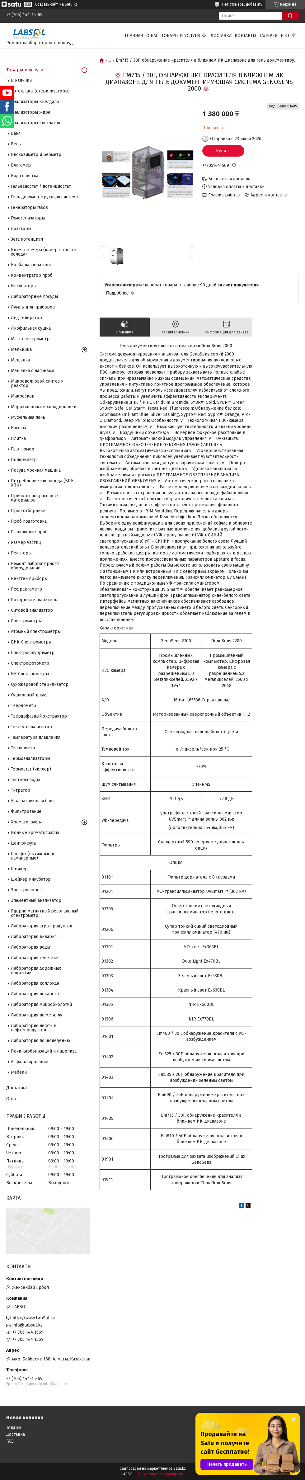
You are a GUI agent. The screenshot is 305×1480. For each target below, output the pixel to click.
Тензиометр (23, 748)
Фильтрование (26, 811)
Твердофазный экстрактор (39, 716)
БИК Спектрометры (31, 642)
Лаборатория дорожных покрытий (36, 970)
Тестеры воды (25, 779)
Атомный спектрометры (36, 631)
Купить (223, 150)
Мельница (21, 349)
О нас (152, 35)
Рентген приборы (29, 578)
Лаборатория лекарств (35, 994)
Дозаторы (21, 228)
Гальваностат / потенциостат (41, 186)
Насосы (18, 428)
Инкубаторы (23, 286)
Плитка (18, 438)
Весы (16, 144)
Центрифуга (23, 843)
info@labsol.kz (27, 1325)
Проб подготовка (29, 521)
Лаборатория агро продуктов (41, 926)
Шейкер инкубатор (31, 879)
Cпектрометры (26, 621)
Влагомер (21, 165)
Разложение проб (29, 532)
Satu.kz (179, 1468)
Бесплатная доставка (229, 178)
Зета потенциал (27, 239)
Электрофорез (26, 890)
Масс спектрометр (30, 339)
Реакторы (21, 553)
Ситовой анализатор (32, 610)
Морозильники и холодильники (43, 406)
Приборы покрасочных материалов (35, 498)
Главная (134, 35)
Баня (16, 133)
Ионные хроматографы (35, 832)
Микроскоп (22, 396)
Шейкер (19, 868)
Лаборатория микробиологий (41, 1004)
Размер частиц (26, 542)
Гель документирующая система (44, 197)
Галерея (269, 35)
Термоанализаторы (30, 758)
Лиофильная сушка (31, 328)
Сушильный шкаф (29, 695)
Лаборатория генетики (35, 957)
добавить (254, 4)
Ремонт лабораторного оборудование (35, 566)
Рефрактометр (26, 589)
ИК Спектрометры (30, 673)
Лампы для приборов (33, 307)
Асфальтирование (29, 1061)
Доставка (221, 35)
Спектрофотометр (30, 663)
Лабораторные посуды (34, 296)
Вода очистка (24, 175)
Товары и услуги (181, 35)
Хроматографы (26, 822)
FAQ (10, 1441)
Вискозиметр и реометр (36, 154)
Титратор (20, 790)
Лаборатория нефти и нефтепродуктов (33, 1028)
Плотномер (22, 449)
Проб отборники (28, 510)
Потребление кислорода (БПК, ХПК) (43, 483)
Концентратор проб (32, 275)
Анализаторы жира (30, 112)
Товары (13, 1427)
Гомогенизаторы (28, 218)
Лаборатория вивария (34, 936)
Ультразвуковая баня (32, 801)
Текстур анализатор (31, 726)
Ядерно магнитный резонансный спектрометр (44, 913)
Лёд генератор (26, 317)
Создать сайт (46, 4)
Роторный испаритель (34, 599)
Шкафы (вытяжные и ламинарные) (32, 856)
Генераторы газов (29, 207)
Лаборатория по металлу (36, 1015)
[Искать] (290, 16)
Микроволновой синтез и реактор (37, 383)
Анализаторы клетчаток (35, 122)
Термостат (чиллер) (31, 769)
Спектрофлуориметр (32, 652)
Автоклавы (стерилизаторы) (40, 91)
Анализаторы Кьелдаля (35, 101)
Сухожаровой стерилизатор (39, 684)
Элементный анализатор (36, 900)
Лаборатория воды (30, 947)
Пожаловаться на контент (161, 1474)
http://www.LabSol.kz (33, 1318)
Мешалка (20, 360)
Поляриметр (24, 459)
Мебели (19, 1072)
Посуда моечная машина (36, 470)
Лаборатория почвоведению (40, 1040)
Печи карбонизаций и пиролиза (44, 1051)
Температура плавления (35, 737)
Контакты (245, 35)
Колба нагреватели (31, 264)
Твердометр (23, 705)
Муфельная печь (28, 417)
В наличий (21, 80)
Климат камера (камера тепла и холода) (44, 252)
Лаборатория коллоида (35, 983)
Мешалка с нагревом (32, 370)
